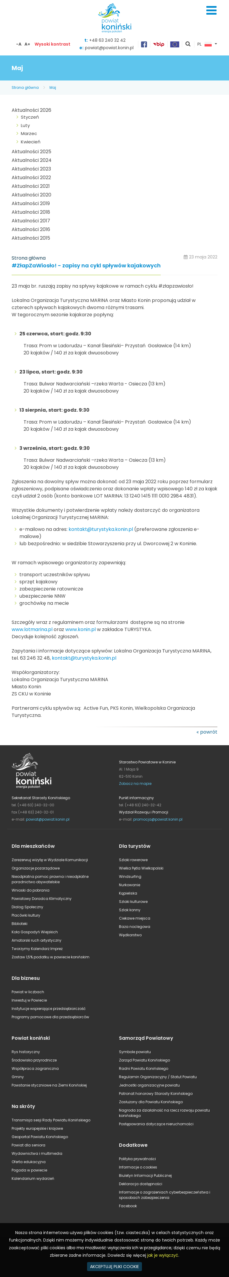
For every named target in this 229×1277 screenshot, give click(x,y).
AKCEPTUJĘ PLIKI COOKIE (114, 1267)
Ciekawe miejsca (134, 918)
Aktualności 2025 (31, 151)
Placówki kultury (26, 915)
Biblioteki (19, 923)
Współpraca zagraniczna (35, 1068)
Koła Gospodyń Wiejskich (35, 931)
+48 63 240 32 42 (107, 40)
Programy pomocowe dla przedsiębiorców (50, 1016)
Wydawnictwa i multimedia (37, 1153)
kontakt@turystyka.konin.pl (101, 529)
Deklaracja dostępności (140, 1183)
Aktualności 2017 (31, 220)
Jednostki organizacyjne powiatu (149, 1085)
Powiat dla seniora (28, 1145)
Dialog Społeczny (27, 906)
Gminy (18, 1076)
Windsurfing (130, 876)
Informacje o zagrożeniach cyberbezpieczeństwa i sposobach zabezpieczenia (164, 1195)
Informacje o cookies (138, 1167)
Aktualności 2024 (32, 160)
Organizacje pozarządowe (36, 868)
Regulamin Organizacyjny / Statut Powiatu (158, 1076)
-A (18, 44)
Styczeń (30, 117)
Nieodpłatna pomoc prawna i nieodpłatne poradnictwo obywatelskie (50, 879)
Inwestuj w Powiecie (29, 1000)
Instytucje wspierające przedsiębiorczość (49, 1008)
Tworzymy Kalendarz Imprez (37, 948)
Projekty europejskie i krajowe (37, 1128)
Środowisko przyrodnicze (34, 1060)
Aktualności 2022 (31, 177)
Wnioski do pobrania (30, 890)
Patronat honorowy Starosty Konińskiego (156, 1093)
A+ (27, 44)
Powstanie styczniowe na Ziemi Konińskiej (49, 1085)
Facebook (128, 1205)
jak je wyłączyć (162, 1255)
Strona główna (25, 87)
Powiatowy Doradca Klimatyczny (42, 898)
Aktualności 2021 (31, 186)
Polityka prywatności (137, 1158)
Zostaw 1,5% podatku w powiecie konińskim (50, 957)
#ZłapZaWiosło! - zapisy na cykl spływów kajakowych (86, 265)
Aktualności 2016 (31, 229)
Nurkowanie (129, 884)
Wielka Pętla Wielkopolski (141, 868)
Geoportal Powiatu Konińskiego (40, 1136)
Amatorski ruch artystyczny (36, 940)
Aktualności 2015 (31, 238)
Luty (25, 125)
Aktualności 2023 (31, 168)
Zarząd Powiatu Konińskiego (144, 1060)
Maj (52, 87)
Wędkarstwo (130, 934)
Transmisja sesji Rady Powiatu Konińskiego (51, 1120)
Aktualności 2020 (31, 194)
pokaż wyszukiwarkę (188, 44)
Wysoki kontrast (52, 44)
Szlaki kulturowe (133, 901)
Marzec (29, 133)
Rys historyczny (26, 1051)
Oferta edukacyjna (29, 1161)
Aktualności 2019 (31, 203)
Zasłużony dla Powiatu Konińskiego (151, 1101)
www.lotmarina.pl (32, 629)
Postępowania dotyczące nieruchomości (156, 1123)
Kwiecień (31, 142)
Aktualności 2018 (31, 212)
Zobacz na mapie (135, 783)
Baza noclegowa (134, 926)
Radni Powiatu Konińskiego (143, 1068)
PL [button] (204, 44)
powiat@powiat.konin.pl (109, 48)
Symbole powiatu (135, 1051)
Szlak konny (129, 909)
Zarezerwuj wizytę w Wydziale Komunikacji (50, 859)
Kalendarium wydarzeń (33, 1178)
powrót (208, 732)
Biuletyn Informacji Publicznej (145, 1175)
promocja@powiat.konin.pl (157, 819)
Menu (211, 10)
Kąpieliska (128, 893)
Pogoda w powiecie (29, 1170)
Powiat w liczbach (28, 991)
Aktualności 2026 (31, 110)
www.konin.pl (80, 629)
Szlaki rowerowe (133, 859)
